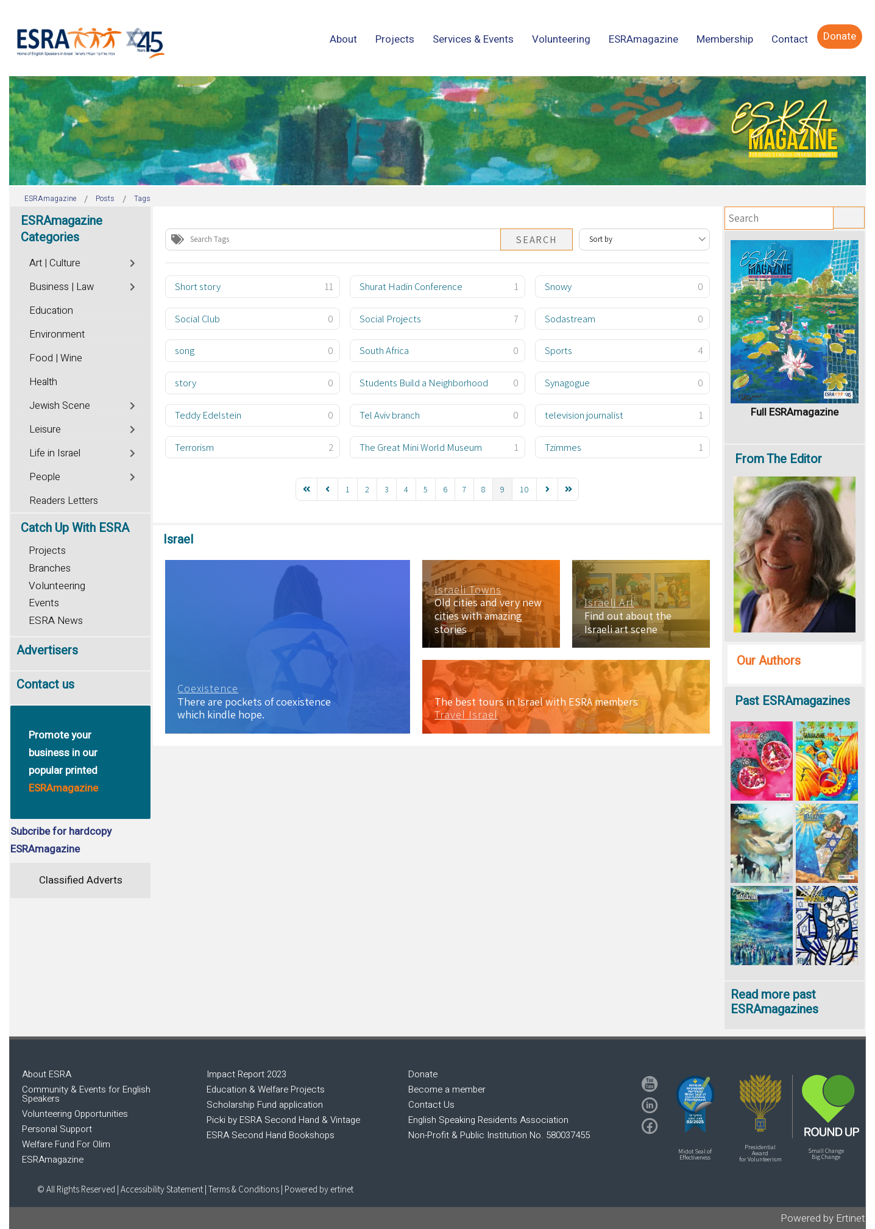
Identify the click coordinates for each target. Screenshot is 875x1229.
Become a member (447, 1089)
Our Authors (769, 661)
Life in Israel (54, 453)
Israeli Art (609, 602)
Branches (50, 568)
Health (43, 382)
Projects (47, 550)
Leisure (45, 429)
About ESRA (46, 1074)
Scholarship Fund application (265, 1104)
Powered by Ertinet (823, 1218)
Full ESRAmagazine (794, 412)
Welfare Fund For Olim (66, 1144)
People (44, 477)
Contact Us (431, 1104)
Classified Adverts (80, 880)
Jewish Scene (59, 405)
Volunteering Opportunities (75, 1114)
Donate (423, 1074)
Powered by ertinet (319, 1189)
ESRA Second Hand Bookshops (271, 1135)
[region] (437, 130)
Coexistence (207, 688)
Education (51, 310)
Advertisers (47, 650)
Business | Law (61, 287)
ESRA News (56, 620)
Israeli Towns (467, 590)
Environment (57, 334)
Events (44, 603)
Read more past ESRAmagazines (774, 1002)
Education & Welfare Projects (266, 1089)
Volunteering (57, 585)
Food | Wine (55, 358)
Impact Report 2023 (246, 1074)
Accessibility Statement (163, 1189)
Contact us (45, 684)
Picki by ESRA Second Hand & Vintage (283, 1120)
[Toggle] (133, 262)
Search (536, 239)
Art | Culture (54, 263)
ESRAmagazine (52, 1159)
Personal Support (57, 1129)
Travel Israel (466, 714)
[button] (695, 1104)
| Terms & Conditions (242, 1189)
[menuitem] (343, 39)
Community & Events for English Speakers (86, 1094)
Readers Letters (63, 501)
